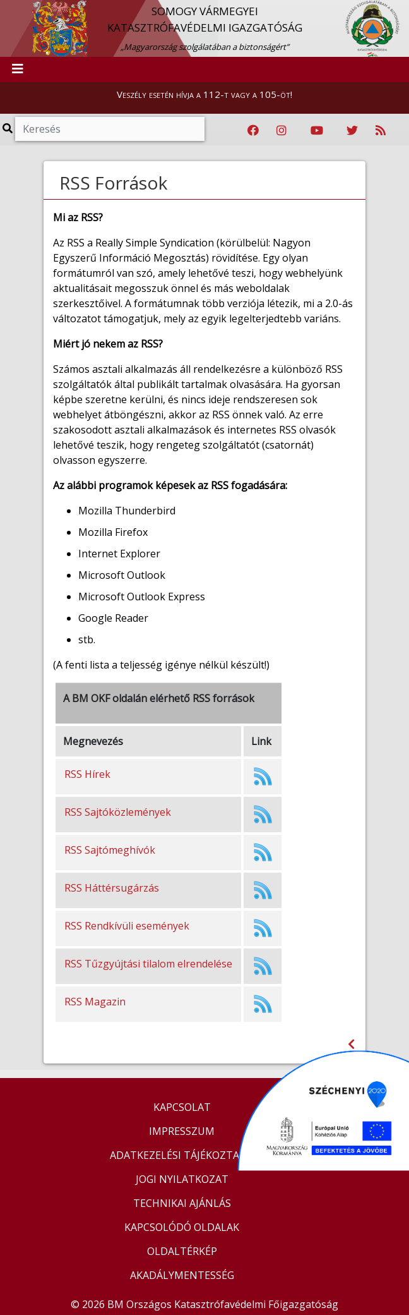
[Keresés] (109, 129)
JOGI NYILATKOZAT (182, 1179)
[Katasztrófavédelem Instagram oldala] (281, 131)
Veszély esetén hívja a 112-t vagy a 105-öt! (204, 94)
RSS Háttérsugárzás (111, 888)
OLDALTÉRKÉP (182, 1251)
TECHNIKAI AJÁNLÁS (182, 1203)
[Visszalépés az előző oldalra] (351, 1044)
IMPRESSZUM (182, 1131)
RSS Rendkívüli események (126, 926)
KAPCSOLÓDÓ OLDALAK (181, 1227)
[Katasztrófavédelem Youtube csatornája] (316, 131)
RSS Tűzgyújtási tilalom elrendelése (148, 964)
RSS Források (113, 183)
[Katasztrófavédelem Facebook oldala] (253, 131)
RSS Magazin (95, 1002)
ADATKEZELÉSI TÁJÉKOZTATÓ (182, 1155)
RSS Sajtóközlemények (117, 812)
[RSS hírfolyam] (380, 131)
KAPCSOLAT (182, 1107)
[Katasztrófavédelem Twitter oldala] (352, 131)
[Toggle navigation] (17, 69)
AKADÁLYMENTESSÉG (182, 1275)
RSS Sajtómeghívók (109, 850)
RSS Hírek (87, 774)
